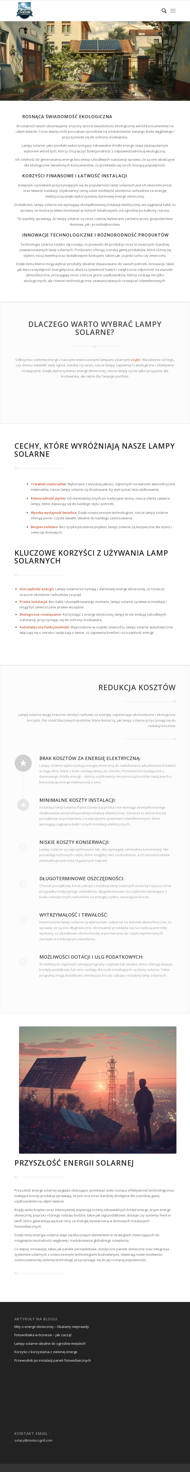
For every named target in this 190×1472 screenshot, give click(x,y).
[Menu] (173, 10)
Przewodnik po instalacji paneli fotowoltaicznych (52, 1360)
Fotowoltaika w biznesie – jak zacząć (43, 1335)
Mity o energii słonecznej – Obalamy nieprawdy (51, 1326)
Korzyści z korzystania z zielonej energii (45, 1351)
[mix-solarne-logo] (79, 10)
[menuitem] (161, 10)
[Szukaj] (161, 10)
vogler (136, 359)
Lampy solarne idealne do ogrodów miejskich (50, 1343)
